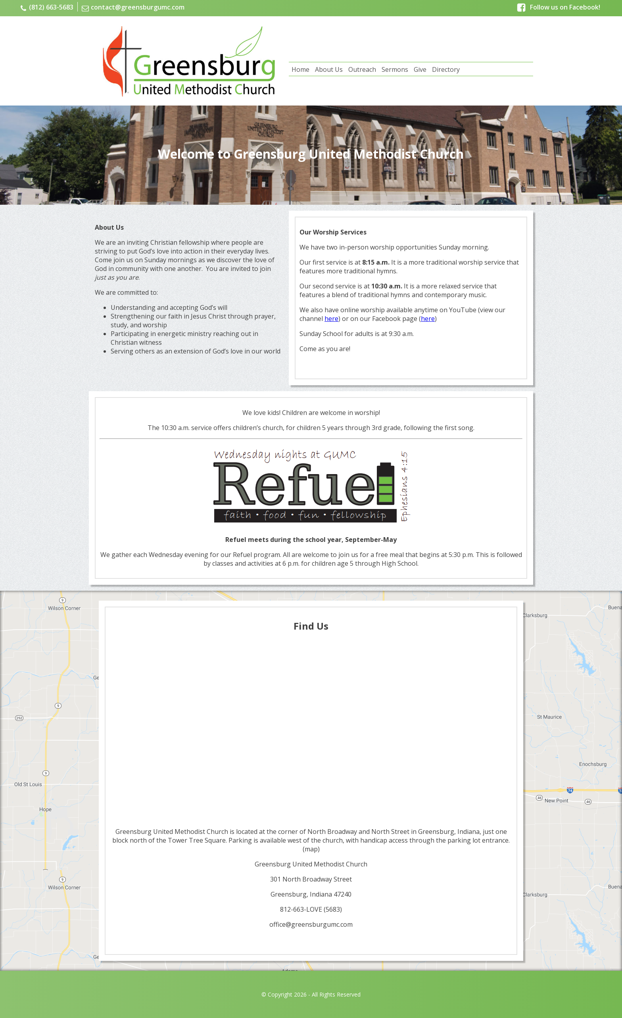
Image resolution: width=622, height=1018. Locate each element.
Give (420, 69)
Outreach (362, 69)
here (331, 318)
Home (300, 69)
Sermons (395, 69)
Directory (446, 69)
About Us (329, 69)
